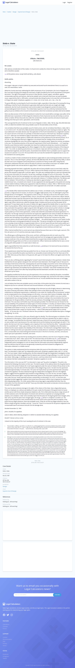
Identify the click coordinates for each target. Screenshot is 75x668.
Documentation (7, 639)
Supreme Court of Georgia (24, 12)
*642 (57, 338)
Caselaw (9, 12)
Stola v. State (9, 43)
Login (64, 2)
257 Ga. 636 (6, 46)
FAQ (4, 641)
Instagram (6, 656)
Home (4, 12)
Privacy (5, 643)
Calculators (6, 624)
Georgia (14, 12)
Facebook (5, 654)
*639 (6, 191)
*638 (62, 135)
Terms (5, 645)
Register (69, 2)
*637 (6, 74)
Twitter (5, 658)
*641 (42, 307)
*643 (42, 397)
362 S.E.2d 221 (13, 46)
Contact (5, 637)
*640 (41, 246)
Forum (5, 628)
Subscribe (57, 594)
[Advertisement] (37, 27)
